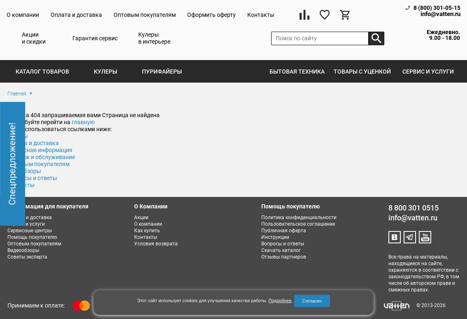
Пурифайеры (162, 71)
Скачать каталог (281, 250)
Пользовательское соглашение (298, 224)
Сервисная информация (39, 150)
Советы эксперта (27, 257)
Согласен (312, 300)
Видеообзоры (23, 250)
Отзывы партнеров (283, 257)
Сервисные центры (29, 230)
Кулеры (105, 71)
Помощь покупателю (32, 237)
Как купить (147, 230)
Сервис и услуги (428, 71)
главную (83, 122)
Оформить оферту (211, 15)
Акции (141, 217)
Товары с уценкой (362, 71)
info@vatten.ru (440, 14)
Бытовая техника (297, 71)
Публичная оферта (283, 230)
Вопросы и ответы (282, 244)
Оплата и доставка (76, 15)
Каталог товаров (42, 71)
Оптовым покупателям (145, 15)
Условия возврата (156, 244)
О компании (23, 15)
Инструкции (275, 237)
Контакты (260, 15)
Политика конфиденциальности (299, 217)
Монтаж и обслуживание (41, 157)
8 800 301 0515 (413, 207)
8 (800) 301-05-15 (437, 8)
